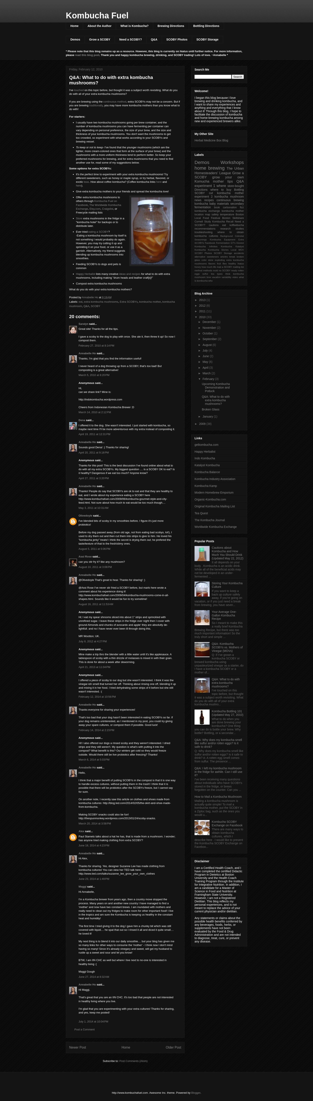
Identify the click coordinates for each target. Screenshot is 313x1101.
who (210, 280)
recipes (209, 200)
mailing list (238, 267)
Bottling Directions (206, 26)
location (199, 214)
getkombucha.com (206, 444)
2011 (202, 311)
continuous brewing (230, 200)
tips (230, 181)
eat (81, 301)
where (221, 186)
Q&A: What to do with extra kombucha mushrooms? (216, 400)
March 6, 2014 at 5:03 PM (94, 759)
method (198, 270)
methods (207, 270)
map (207, 214)
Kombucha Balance (207, 472)
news (198, 200)
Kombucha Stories (218, 250)
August (207, 345)
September (210, 339)
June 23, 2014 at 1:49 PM (94, 878)
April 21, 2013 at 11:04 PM (94, 667)
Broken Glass (210, 409)
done (210, 260)
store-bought (235, 186)
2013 (202, 300)
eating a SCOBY (98, 231)
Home (74, 26)
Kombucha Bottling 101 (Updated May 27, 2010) (227, 713)
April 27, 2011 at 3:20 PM (94, 478)
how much (207, 267)
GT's (233, 243)
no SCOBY (224, 270)
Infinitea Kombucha (220, 246)
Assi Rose (85, 556)
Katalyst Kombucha (207, 465)
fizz (242, 207)
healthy (232, 263)
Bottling (239, 189)
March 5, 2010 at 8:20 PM (94, 375)
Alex (81, 831)
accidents (239, 253)
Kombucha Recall (223, 221)
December (209, 322)
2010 (202, 317)
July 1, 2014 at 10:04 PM (93, 1021)
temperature (227, 214)
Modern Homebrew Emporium (214, 492)
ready (234, 270)
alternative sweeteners (207, 256)
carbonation (230, 207)
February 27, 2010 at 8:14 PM (96, 345)
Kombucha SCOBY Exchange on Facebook (227, 823)
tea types (217, 274)
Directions (201, 189)
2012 (202, 305)
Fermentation (223, 243)
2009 (202, 423)
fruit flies (222, 263)
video (235, 277)
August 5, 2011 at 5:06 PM (94, 548)
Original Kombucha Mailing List (215, 506)
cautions (214, 225)
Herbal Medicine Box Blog (211, 140)
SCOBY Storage (207, 39)
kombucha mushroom (229, 196)
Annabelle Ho (87, 353)
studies (239, 228)
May (205, 361)
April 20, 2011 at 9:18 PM (94, 452)
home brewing (210, 168)
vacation (216, 277)
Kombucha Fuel (97, 15)
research (225, 228)
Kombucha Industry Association (215, 479)
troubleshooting (203, 232)
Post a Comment (84, 1029)
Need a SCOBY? (130, 39)
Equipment (229, 239)
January (208, 416)
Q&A (154, 39)
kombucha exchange (207, 211)
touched (79, 90)
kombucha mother (150, 301)
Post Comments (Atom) (133, 1061)
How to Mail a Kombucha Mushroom (218, 796)
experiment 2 (203, 196)
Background (226, 236)
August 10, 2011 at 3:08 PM (95, 567)
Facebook (210, 243)
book (217, 207)
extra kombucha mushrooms (101, 301)
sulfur (205, 274)
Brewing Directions (171, 26)
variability (227, 277)
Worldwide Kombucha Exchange (216, 526)
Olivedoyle (85, 515)
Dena (82, 420)
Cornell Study (203, 221)
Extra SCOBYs (129, 301)
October (208, 333)
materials (223, 203)
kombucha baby (205, 203)
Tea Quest (201, 513)
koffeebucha (237, 225)
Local (233, 250)
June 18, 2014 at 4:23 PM (94, 845)
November (209, 327)
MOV (241, 250)
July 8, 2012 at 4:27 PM (93, 641)
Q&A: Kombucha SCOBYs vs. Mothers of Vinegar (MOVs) (227, 647)
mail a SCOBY (224, 267)
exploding (220, 260)
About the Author (100, 26)
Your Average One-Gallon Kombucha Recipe (224, 615)
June (206, 356)
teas (86, 181)
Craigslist (107, 208)
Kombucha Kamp (206, 486)
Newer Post (77, 1047)
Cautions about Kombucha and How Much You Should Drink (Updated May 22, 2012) (227, 553)
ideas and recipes (129, 274)
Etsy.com (95, 208)
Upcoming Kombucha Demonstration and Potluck (216, 387)
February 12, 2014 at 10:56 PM (97, 696)
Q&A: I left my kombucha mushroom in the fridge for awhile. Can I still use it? (218, 772)
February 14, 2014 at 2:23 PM (96, 730)
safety (215, 214)
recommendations (205, 228)
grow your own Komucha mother (219, 179)
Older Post (173, 1047)
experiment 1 (205, 186)
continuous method (114, 101)
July (205, 350)
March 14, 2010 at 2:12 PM (95, 412)
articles (224, 256)
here (159, 181)
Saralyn (83, 323)
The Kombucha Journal (210, 520)
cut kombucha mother (226, 193)
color (203, 260)
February (208, 379)
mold (215, 270)
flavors (211, 263)
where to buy (220, 189)
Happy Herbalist (85, 274)
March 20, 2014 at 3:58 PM (95, 823)
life (214, 267)
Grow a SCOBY (99, 39)
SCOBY (95, 306)
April (205, 367)
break (232, 256)
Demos (75, 39)
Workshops (232, 162)
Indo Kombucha (205, 458)
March (206, 373)
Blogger (195, 1092)
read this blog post (87, 55)
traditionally (96, 105)
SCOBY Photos (176, 39)
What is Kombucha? (134, 26)
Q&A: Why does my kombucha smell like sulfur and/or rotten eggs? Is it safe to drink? (218, 743)
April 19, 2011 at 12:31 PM (94, 434)
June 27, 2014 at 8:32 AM (94, 976)
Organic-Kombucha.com (210, 499)
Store (79, 218)
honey (198, 267)
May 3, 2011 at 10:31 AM (93, 507)
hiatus (241, 263)
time (209, 277)
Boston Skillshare (233, 218)
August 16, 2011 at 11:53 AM (96, 604)
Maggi (83, 886)
